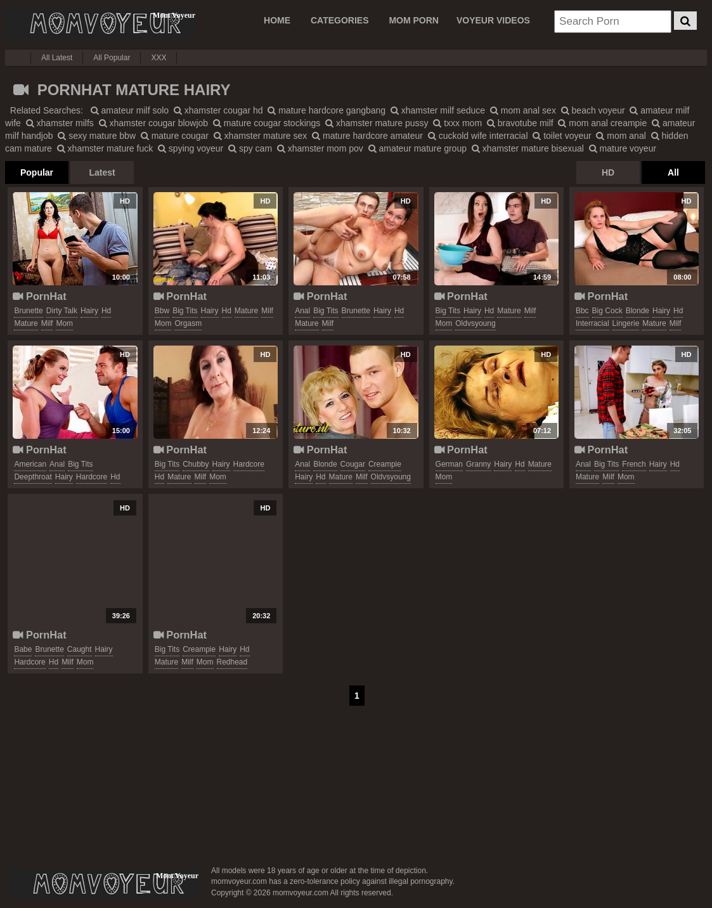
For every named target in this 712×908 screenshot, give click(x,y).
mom (64, 323)
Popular (36, 172)
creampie (384, 464)
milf (47, 323)
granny (478, 464)
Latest (102, 172)
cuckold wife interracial (478, 136)
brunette (28, 310)
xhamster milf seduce (438, 110)
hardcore (91, 476)
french (633, 464)
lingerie (626, 323)
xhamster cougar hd (218, 110)
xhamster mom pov (320, 148)
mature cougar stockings (266, 123)
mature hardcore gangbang (326, 110)
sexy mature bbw (97, 136)
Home (277, 20)
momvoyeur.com (103, 884)
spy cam (250, 148)
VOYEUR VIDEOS (493, 20)
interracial (592, 323)
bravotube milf (520, 123)
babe (23, 649)
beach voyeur (593, 110)
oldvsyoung (475, 323)
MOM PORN (414, 20)
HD (608, 172)
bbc (582, 310)
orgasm (188, 323)
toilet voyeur (562, 136)
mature (25, 323)
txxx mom (457, 123)
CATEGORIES (340, 20)
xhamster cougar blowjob (154, 123)
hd (106, 310)
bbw (162, 310)
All (673, 172)
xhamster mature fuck (105, 148)
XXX (158, 57)
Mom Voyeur (100, 23)
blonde (637, 310)
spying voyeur (190, 148)
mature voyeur (622, 148)
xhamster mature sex (260, 136)
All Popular (111, 57)
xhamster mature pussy (376, 123)
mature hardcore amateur (367, 136)
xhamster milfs (60, 123)
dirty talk (61, 310)
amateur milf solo (130, 110)
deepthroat (32, 476)
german (449, 464)
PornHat (39, 296)
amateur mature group (417, 148)
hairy (89, 310)
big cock (607, 310)
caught (79, 649)
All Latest (56, 57)
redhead (232, 662)
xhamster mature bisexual (528, 148)
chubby (196, 464)
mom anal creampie (602, 123)
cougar (352, 464)
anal (302, 310)
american (30, 464)
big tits (184, 310)
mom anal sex (523, 110)
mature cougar (175, 136)
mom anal (620, 136)
